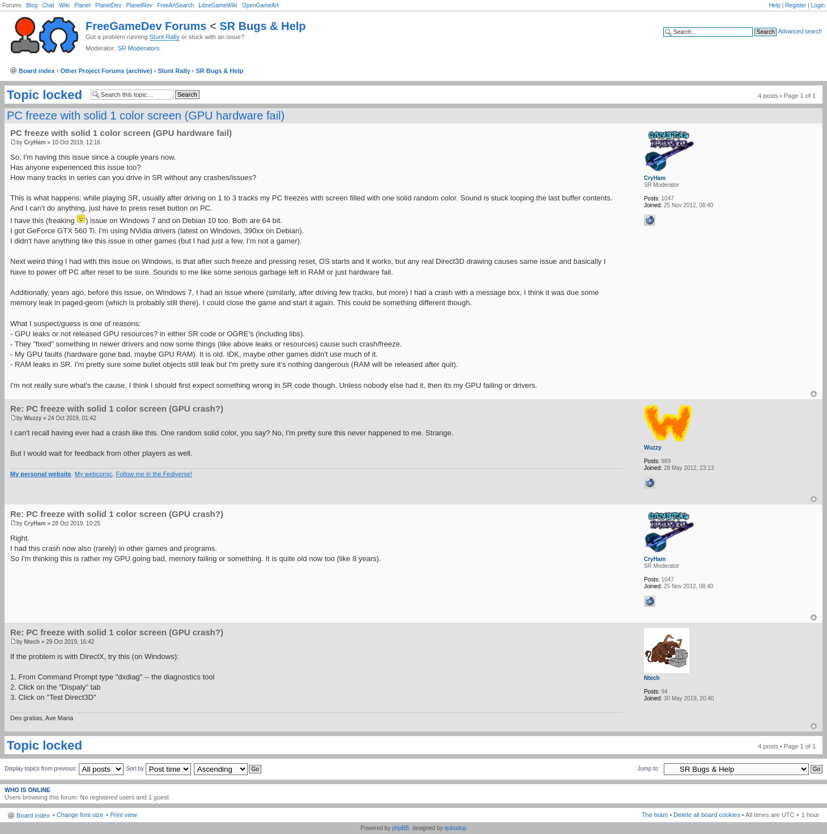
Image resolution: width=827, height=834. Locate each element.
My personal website (40, 474)
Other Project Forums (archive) (106, 70)
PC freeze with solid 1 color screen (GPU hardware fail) (146, 115)
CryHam (34, 142)
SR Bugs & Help (262, 26)
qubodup (455, 828)
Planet (82, 5)
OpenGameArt (260, 5)
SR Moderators (138, 48)
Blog (31, 5)
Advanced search (800, 31)
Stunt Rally (165, 36)
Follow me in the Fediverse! (154, 474)
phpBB (400, 828)
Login (818, 5)
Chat (48, 5)
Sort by (158, 768)
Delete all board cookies (706, 814)
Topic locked (44, 95)
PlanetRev (139, 5)
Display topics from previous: (64, 768)
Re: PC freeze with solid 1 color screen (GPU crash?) (116, 408)
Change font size (80, 814)
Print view (123, 814)
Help (775, 5)
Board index (37, 70)
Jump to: (648, 768)
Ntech (32, 642)
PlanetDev (108, 5)
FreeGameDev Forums (146, 26)
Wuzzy (32, 418)
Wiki (64, 5)
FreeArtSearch (175, 5)
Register (795, 5)
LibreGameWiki (217, 5)
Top (814, 394)
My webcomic (94, 474)
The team (655, 814)
